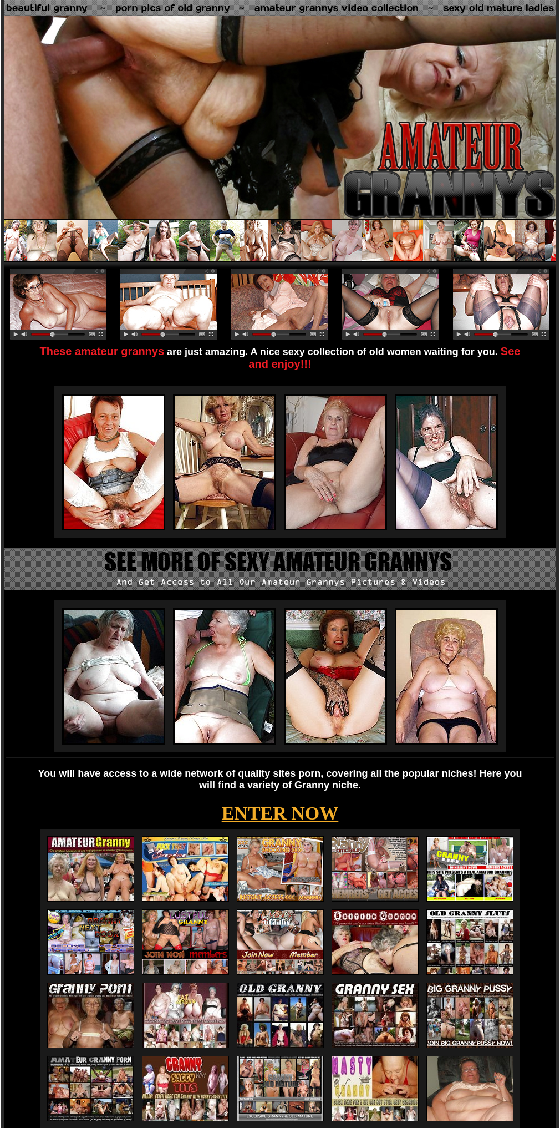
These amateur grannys (102, 351)
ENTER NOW (280, 813)
